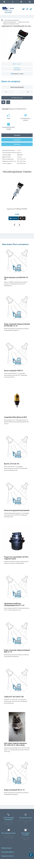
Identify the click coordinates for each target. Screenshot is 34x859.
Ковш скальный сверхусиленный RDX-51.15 (17, 651)
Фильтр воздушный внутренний (16, 510)
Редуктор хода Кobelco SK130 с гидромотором (16, 558)
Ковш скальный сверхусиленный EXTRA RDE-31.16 (17, 325)
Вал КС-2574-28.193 (11, 464)
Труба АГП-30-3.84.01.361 (14, 697)
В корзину (13, 218)
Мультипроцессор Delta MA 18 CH (16, 278)
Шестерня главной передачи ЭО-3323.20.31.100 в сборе (15, 744)
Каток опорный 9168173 (13, 370)
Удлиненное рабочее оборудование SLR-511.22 (14, 604)
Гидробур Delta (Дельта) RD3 (15, 417)
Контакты (17, 144)
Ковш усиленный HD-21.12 (14, 790)
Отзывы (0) (17, 140)
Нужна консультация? (17, 87)
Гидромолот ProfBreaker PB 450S (17, 209)
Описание (17, 135)
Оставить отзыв (17, 74)
